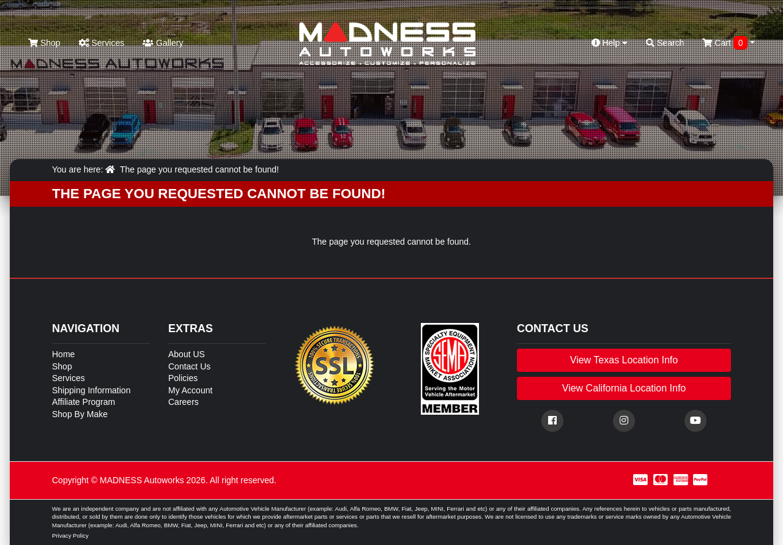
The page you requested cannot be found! (199, 169)
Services (102, 43)
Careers (183, 402)
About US (186, 354)
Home (63, 354)
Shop (44, 43)
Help (610, 43)
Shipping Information (91, 390)
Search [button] (665, 43)
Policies (183, 378)
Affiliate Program (83, 402)
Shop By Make (80, 414)
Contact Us (189, 366)
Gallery (163, 43)
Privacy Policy (70, 535)
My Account (190, 390)
